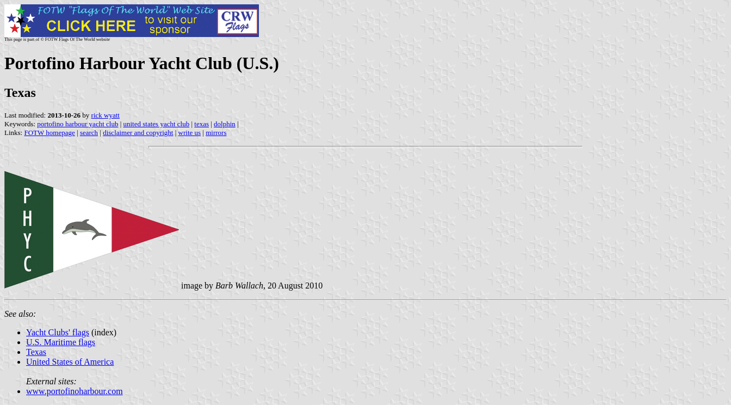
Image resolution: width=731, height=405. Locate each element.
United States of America (70, 361)
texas (201, 124)
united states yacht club (156, 124)
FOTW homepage (49, 132)
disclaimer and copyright (138, 132)
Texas (36, 352)
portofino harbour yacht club (77, 124)
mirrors (216, 132)
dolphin (225, 124)
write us (189, 132)
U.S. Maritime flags (60, 342)
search (89, 132)
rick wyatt (105, 115)
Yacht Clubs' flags (57, 332)
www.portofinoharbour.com (74, 391)
